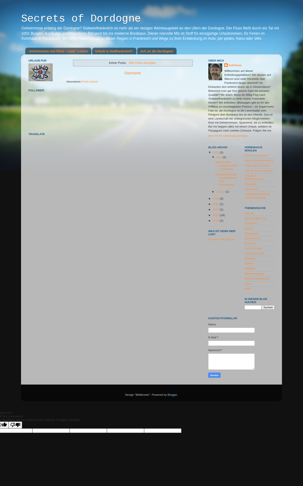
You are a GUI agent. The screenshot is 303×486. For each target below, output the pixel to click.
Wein (248, 288)
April (219, 157)
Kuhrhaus (235, 65)
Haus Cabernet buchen (259, 160)
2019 (216, 220)
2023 (216, 204)
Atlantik (249, 213)
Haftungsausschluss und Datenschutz (257, 196)
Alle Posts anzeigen (142, 62)
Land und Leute (254, 253)
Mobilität (250, 268)
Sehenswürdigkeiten (257, 278)
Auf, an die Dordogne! (156, 51)
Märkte (249, 263)
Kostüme (250, 243)
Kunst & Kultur (254, 248)
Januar (221, 191)
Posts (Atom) (90, 81)
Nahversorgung (254, 273)
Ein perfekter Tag (255, 218)
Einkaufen (251, 223)
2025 (216, 152)
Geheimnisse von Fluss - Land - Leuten (58, 51)
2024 (216, 198)
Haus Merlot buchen (257, 165)
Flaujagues (252, 233)
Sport (248, 283)
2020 (216, 215)
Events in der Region (221, 239)
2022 (216, 209)
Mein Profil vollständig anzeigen (228, 135)
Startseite (132, 73)
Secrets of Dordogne (81, 19)
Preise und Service (256, 155)
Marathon (251, 258)
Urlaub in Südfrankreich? (114, 51)
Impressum (252, 189)
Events (249, 228)
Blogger (172, 394)
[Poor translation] (15, 425)
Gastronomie (253, 238)
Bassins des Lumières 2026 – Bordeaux (226, 165)
